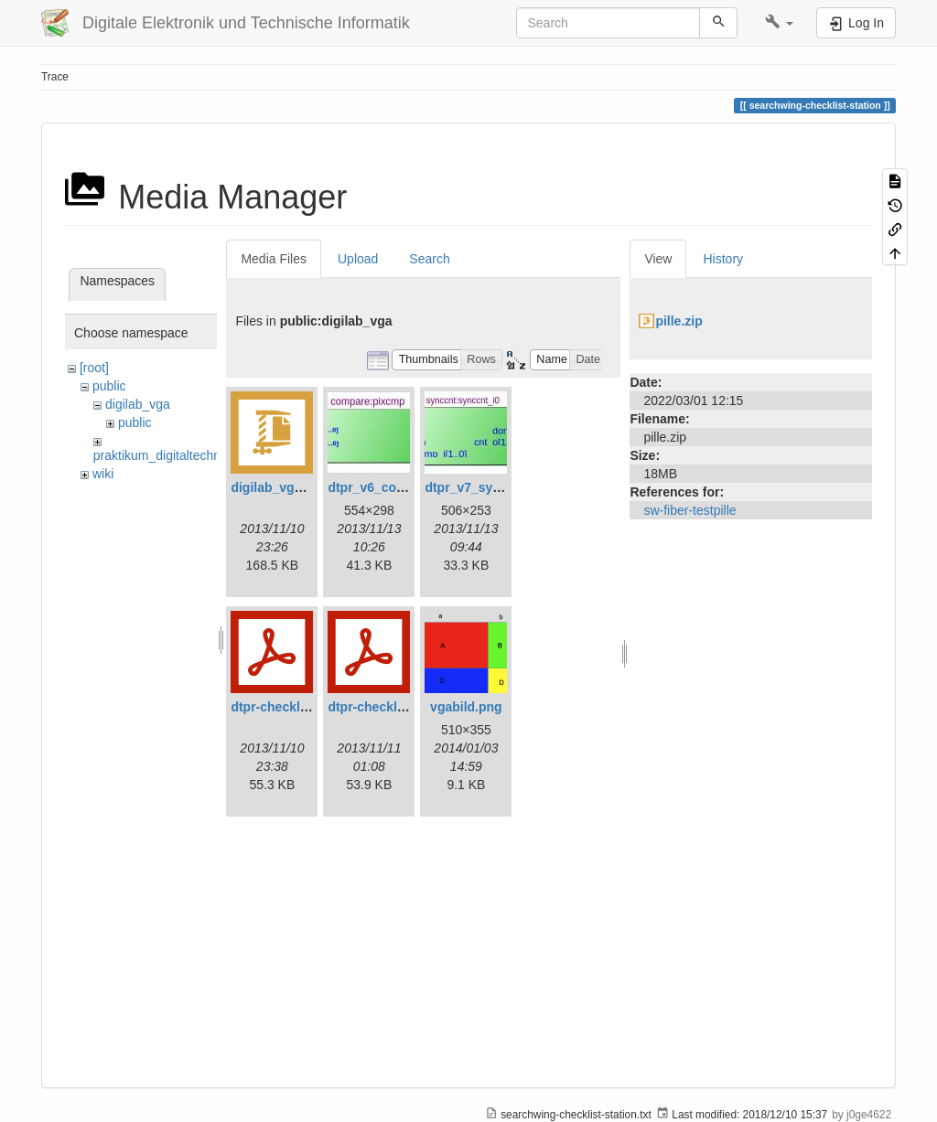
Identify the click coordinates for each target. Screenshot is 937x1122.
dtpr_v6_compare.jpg (393, 487)
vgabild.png (466, 707)
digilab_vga (137, 404)
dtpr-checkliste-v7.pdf (394, 707)
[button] (779, 23)
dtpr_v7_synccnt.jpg (487, 487)
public (109, 386)
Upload (358, 258)
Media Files (274, 258)
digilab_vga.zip (276, 487)
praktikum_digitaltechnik (161, 455)
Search (429, 258)
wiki (102, 473)
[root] (94, 367)
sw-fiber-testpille (689, 510)
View (658, 258)
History (723, 258)
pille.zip (678, 321)
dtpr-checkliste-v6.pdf (297, 707)
